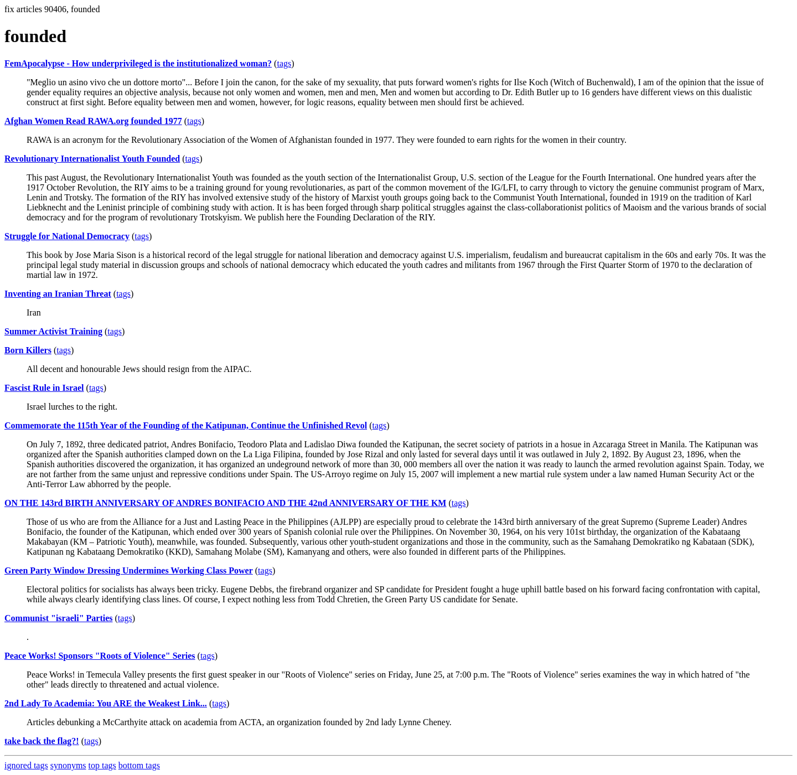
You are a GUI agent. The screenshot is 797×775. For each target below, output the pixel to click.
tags (284, 63)
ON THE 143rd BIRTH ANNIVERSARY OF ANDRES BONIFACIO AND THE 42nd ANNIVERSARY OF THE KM (225, 503)
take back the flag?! (41, 741)
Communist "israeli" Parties (58, 618)
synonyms (68, 765)
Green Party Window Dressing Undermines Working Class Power (128, 570)
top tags (102, 765)
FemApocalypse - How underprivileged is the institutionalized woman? (138, 63)
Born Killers (27, 350)
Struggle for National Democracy (67, 236)
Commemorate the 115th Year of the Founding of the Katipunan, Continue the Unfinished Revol (185, 425)
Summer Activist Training (53, 331)
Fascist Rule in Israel (44, 387)
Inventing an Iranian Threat (57, 293)
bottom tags (139, 765)
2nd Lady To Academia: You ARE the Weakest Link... (105, 703)
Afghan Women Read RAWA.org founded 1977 (93, 121)
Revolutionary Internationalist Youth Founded (92, 158)
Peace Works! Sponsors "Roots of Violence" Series (99, 655)
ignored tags (26, 765)
